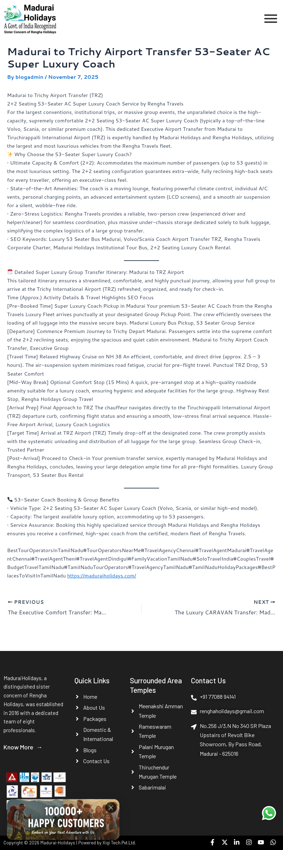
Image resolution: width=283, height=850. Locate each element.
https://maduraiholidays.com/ (101, 575)
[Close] (111, 810)
